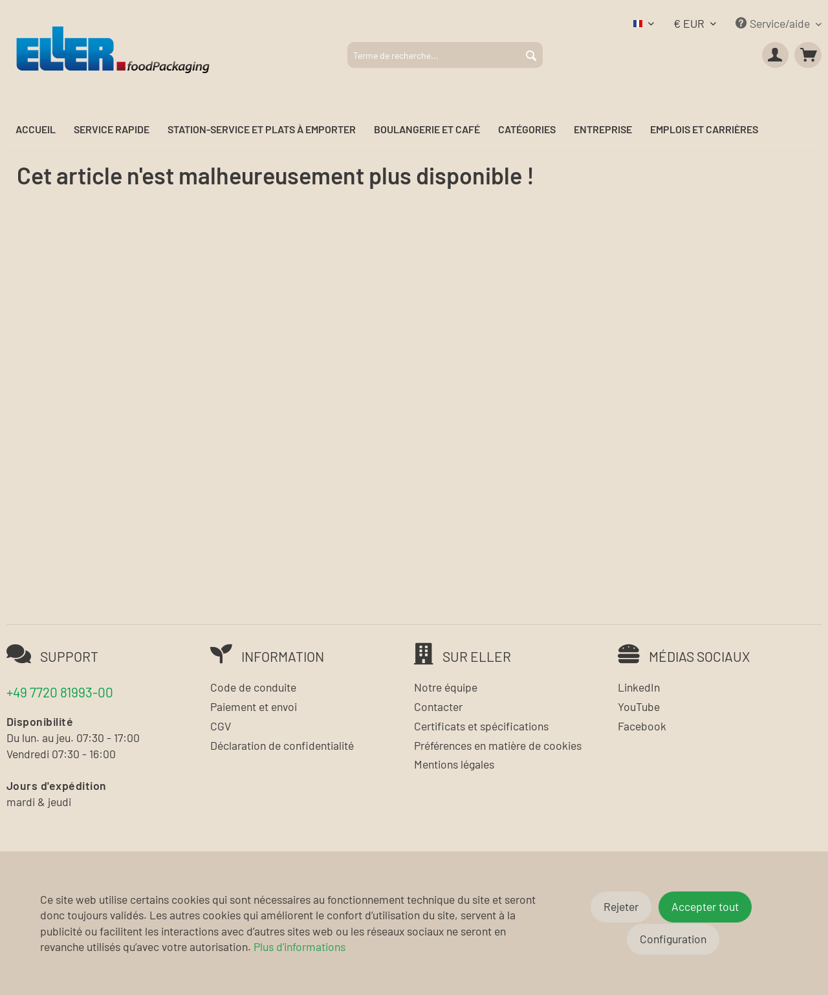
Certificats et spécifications (481, 726)
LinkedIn (639, 687)
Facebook (642, 726)
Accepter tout (705, 906)
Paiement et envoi (253, 706)
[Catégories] (527, 129)
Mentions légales (454, 764)
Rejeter (621, 906)
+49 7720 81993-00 (59, 692)
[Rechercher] (531, 55)
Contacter (438, 706)
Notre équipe (445, 687)
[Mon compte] (775, 55)
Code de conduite (253, 687)
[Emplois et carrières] (704, 129)
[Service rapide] (111, 129)
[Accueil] (35, 129)
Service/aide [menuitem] (773, 23)
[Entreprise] (603, 129)
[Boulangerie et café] (427, 129)
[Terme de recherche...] (445, 55)
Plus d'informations (299, 946)
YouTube (639, 706)
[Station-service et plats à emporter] (261, 129)
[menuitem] (445, 55)
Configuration (673, 939)
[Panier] (808, 55)
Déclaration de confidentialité (282, 745)
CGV (220, 726)
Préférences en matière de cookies (498, 745)
